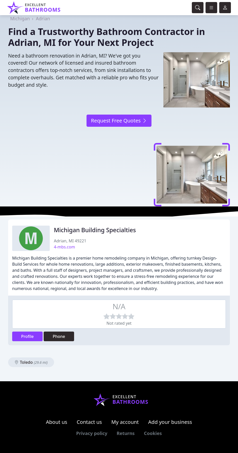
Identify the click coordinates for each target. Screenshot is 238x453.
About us (56, 422)
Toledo (31, 362)
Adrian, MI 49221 (70, 241)
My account (125, 422)
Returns (126, 433)
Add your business (170, 422)
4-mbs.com (64, 247)
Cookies (153, 433)
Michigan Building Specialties (95, 230)
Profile (27, 336)
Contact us (89, 422)
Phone (59, 336)
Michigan (20, 18)
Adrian (43, 18)
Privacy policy (91, 433)
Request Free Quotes (119, 120)
